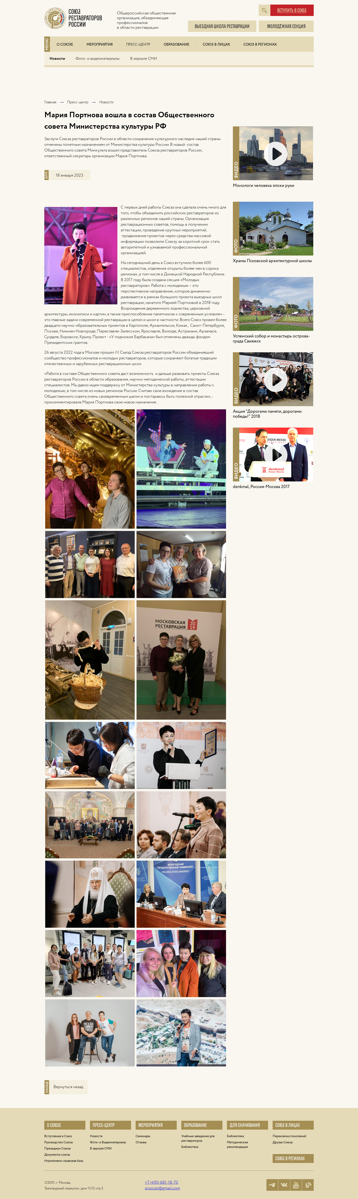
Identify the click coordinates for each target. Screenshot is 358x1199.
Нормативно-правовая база (63, 1161)
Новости (57, 59)
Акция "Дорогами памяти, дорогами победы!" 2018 (267, 414)
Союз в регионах (260, 44)
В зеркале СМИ (143, 59)
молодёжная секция (286, 26)
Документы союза (57, 1154)
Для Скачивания (245, 1125)
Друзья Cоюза (282, 1142)
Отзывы (141, 1142)
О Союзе (65, 44)
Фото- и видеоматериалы (98, 59)
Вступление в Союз (58, 1136)
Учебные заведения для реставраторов (198, 1138)
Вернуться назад (68, 1087)
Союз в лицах (216, 44)
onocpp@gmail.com (162, 1188)
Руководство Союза (58, 1142)
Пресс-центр (138, 44)
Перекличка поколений (289, 1136)
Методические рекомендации (237, 1144)
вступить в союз (291, 10)
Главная (50, 102)
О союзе (54, 1125)
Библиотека (189, 1147)
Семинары (143, 1136)
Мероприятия (100, 44)
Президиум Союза (57, 1148)
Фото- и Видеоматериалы (108, 1142)
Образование (176, 44)
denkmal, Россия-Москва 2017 (261, 487)
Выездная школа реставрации (222, 26)
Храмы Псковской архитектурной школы (272, 261)
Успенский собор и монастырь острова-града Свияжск (271, 339)
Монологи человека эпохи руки (263, 186)
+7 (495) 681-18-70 (161, 1183)
